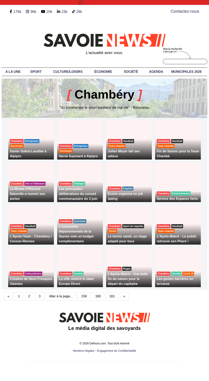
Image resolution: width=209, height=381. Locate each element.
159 (84, 296)
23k (64, 12)
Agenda (156, 71)
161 (112, 296)
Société (131, 71)
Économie (103, 71)
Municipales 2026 (186, 71)
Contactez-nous (185, 11)
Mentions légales (83, 350)
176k (17, 12)
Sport (35, 71)
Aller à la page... (61, 296)
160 (98, 296)
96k (33, 12)
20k (49, 12)
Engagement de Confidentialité (116, 350)
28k (79, 12)
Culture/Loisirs (68, 71)
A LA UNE (13, 71)
